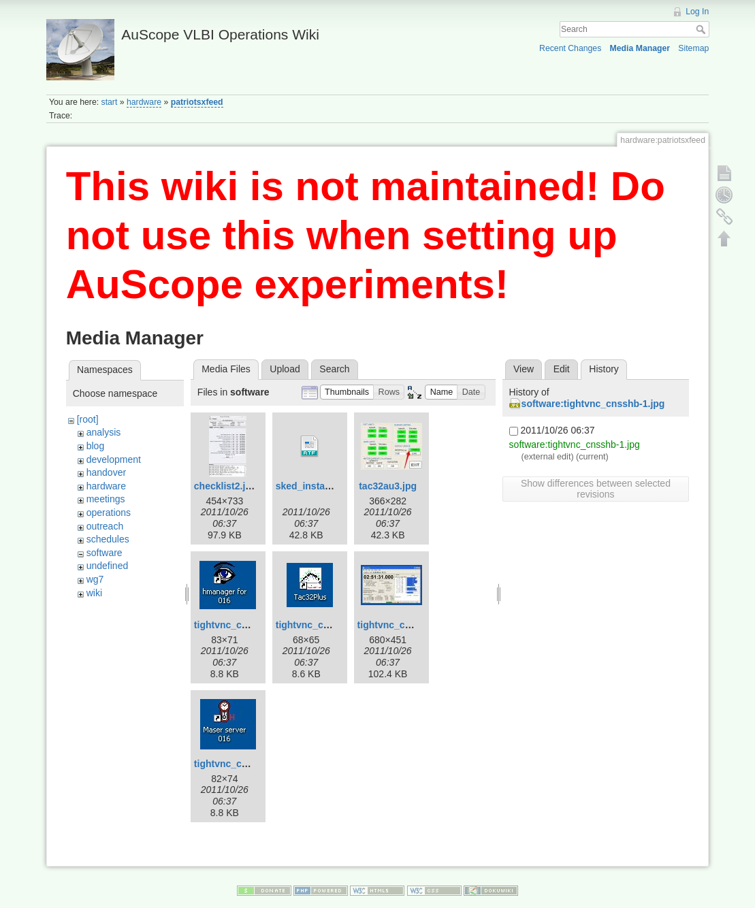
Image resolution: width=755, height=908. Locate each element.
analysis (103, 432)
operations (108, 512)
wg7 (95, 579)
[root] (88, 419)
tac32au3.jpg (388, 486)
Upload (285, 368)
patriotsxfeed (197, 102)
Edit (561, 368)
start (109, 102)
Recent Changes (570, 48)
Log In (697, 11)
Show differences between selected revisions (596, 489)
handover (106, 472)
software (104, 552)
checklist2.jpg (225, 486)
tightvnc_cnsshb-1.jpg (244, 624)
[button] (347, 392)
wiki (94, 592)
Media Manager (640, 48)
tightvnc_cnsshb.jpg (240, 763)
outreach (104, 526)
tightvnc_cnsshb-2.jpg (326, 624)
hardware (144, 102)
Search (702, 29)
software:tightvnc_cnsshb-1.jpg (593, 403)
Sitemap (693, 48)
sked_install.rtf (309, 486)
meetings (105, 498)
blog (95, 445)
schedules (107, 539)
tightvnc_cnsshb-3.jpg (408, 624)
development (113, 459)
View (523, 368)
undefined (107, 565)
